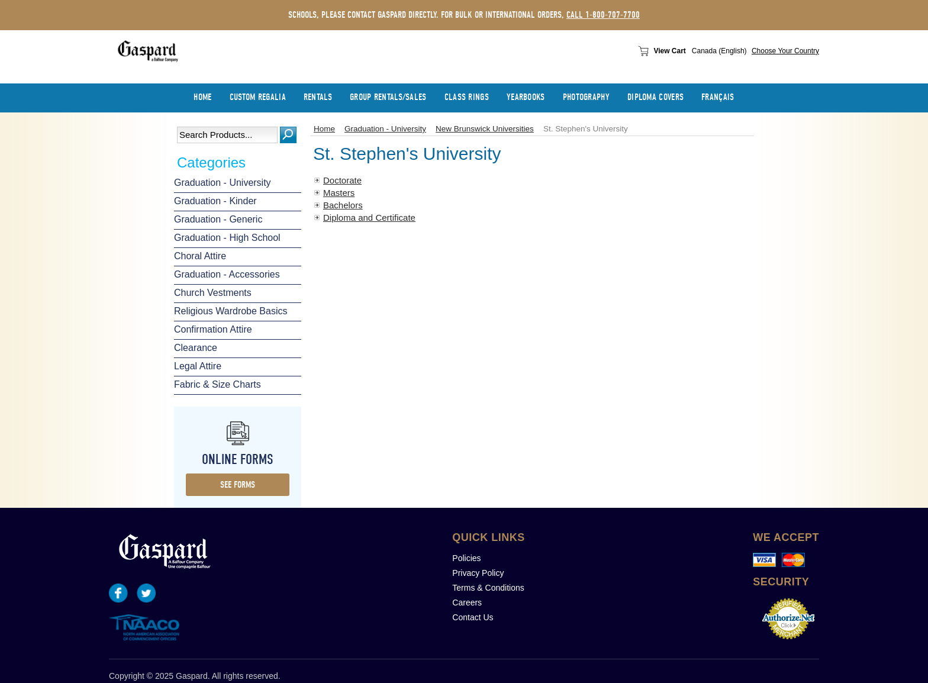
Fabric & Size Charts (217, 384)
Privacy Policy (478, 573)
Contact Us (472, 617)
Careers (467, 602)
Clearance (195, 348)
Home (324, 128)
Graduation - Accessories (227, 274)
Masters (339, 193)
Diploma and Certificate (369, 217)
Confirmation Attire (213, 329)
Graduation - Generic (218, 219)
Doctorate (342, 180)
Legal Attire (197, 366)
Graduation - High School (227, 238)
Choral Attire (200, 256)
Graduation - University (222, 183)
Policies (466, 558)
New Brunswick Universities (485, 128)
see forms (237, 484)
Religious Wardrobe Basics (230, 311)
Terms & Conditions (488, 587)
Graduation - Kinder (215, 201)
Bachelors (343, 205)
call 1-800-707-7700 (603, 14)
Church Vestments (213, 293)
